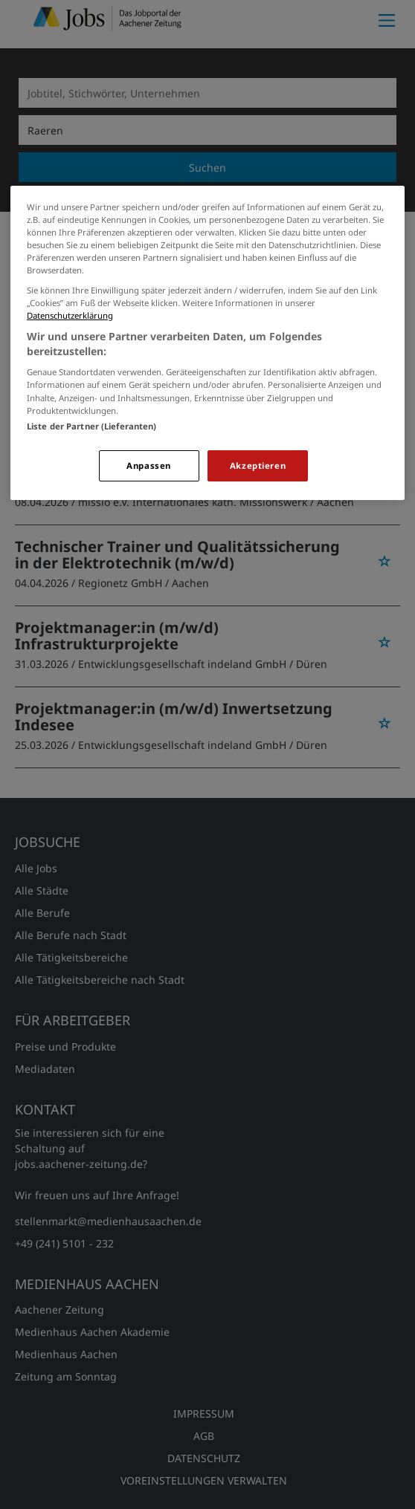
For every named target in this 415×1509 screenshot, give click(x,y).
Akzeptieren (258, 465)
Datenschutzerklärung (70, 315)
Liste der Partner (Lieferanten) (92, 426)
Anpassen (148, 465)
